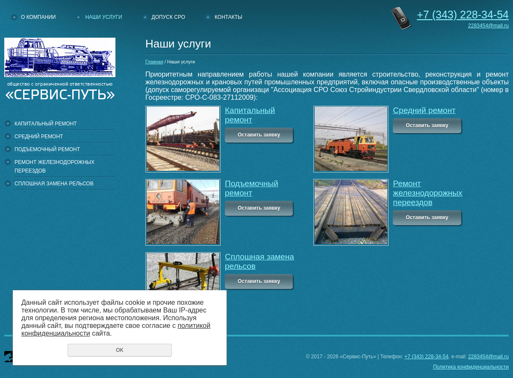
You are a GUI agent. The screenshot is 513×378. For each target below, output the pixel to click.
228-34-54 (463, 15)
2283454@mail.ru (488, 26)
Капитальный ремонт (46, 124)
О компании (38, 17)
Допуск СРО (168, 17)
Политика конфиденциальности (471, 367)
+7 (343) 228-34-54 (426, 357)
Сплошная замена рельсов (54, 184)
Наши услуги (103, 17)
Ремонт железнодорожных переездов (54, 166)
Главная (154, 61)
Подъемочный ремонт (47, 149)
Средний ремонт (39, 137)
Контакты (228, 17)
